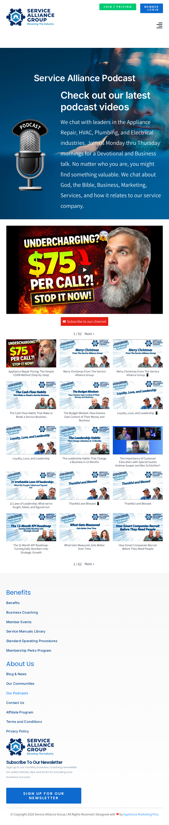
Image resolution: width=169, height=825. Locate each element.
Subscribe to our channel (84, 321)
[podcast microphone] (30, 740)
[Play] (85, 270)
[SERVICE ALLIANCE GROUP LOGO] (30, 10)
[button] (89, 333)
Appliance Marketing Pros (141, 814)
